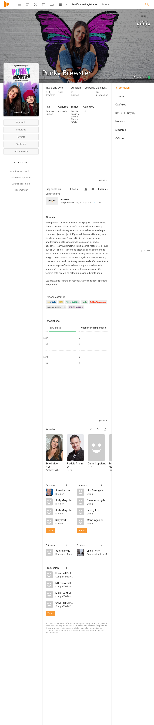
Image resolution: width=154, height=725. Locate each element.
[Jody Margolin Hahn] (64, 500)
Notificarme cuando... (21, 171)
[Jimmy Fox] (97, 510)
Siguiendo (21, 122)
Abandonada (21, 151)
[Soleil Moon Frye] (56, 452)
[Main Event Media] (64, 593)
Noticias (120, 121)
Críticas (119, 138)
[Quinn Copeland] (98, 452)
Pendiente (21, 129)
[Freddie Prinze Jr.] (77, 452)
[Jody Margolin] (64, 510)
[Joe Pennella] (64, 550)
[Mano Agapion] (97, 520)
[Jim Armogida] (97, 490)
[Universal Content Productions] (64, 602)
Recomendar (21, 190)
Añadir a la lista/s (21, 183)
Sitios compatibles (75, 189)
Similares (120, 130)
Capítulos (120, 104)
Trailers (119, 96)
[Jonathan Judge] (64, 490)
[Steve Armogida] (97, 500)
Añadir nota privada (21, 177)
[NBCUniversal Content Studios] (64, 583)
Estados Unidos (50, 112)
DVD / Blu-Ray (125, 113)
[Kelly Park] (64, 520)
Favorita (21, 137)
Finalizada (21, 144)
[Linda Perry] (97, 550)
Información (122, 87)
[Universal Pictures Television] (64, 573)
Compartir (21, 162)
